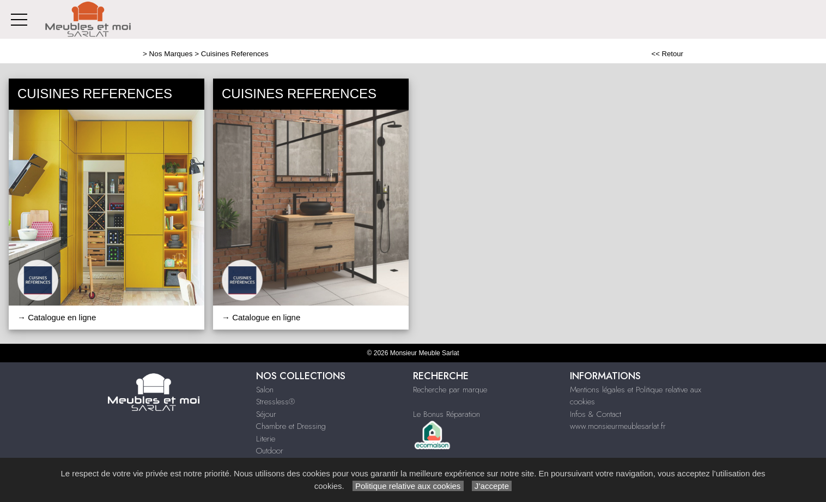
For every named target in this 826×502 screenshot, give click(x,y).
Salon (265, 390)
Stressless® (275, 402)
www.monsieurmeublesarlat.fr (618, 426)
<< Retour (667, 54)
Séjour (266, 414)
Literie (265, 439)
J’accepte (492, 486)
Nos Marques (171, 54)
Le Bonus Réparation (446, 414)
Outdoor (269, 451)
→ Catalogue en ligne (56, 317)
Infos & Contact (595, 414)
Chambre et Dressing (291, 426)
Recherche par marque (450, 390)
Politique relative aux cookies (408, 486)
